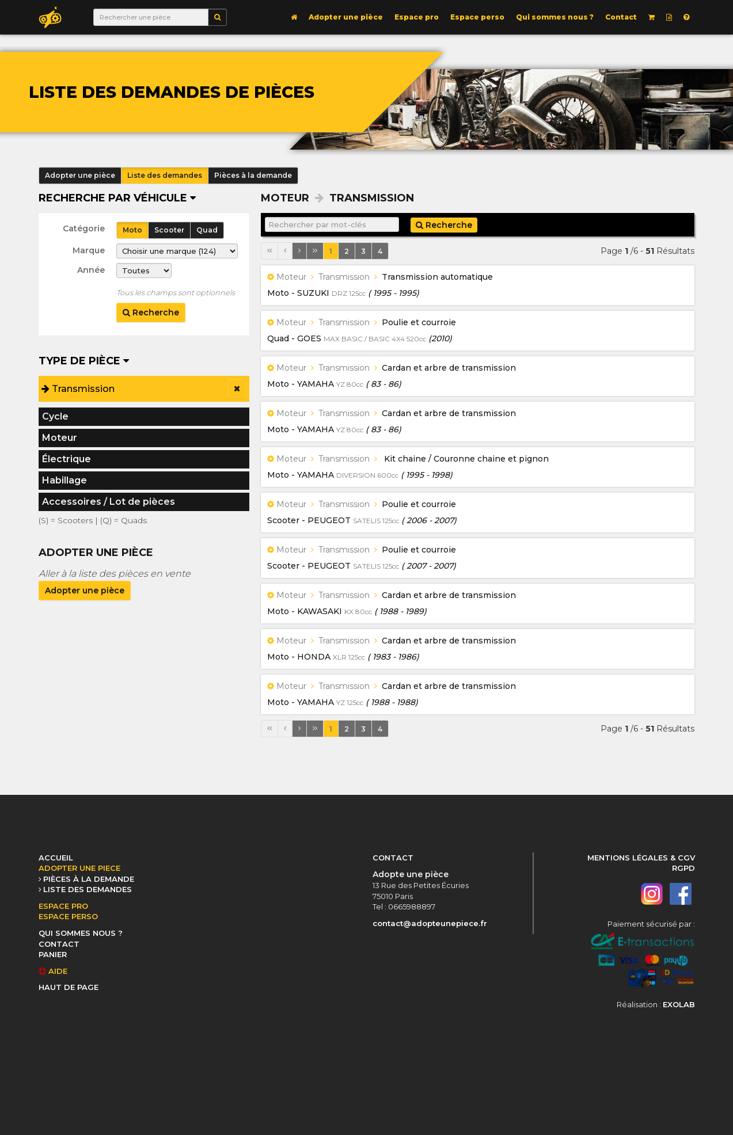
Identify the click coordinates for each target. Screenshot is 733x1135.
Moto (132, 230)
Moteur (59, 437)
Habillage (64, 480)
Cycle (55, 416)
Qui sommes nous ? (555, 17)
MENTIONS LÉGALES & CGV (641, 857)
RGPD (683, 868)
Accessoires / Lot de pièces (108, 501)
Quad (207, 230)
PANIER (53, 954)
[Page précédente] (285, 251)
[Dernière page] (315, 251)
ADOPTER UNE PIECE (79, 868)
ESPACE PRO (63, 906)
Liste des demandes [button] (164, 175)
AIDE (53, 971)
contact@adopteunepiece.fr (430, 923)
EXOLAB (679, 1004)
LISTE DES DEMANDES (87, 889)
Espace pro (416, 17)
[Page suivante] (299, 251)
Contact (621, 17)
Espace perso (477, 17)
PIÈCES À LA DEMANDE (88, 878)
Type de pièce (84, 361)
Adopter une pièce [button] (80, 175)
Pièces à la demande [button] (253, 175)
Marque (89, 250)
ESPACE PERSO (68, 916)
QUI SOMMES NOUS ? (81, 933)
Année (91, 270)
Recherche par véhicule (117, 198)
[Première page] (269, 251)
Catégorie (84, 228)
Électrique (66, 459)
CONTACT (59, 944)
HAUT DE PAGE (68, 987)
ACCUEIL (56, 857)
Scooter (169, 230)
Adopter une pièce (346, 17)
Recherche (151, 312)
